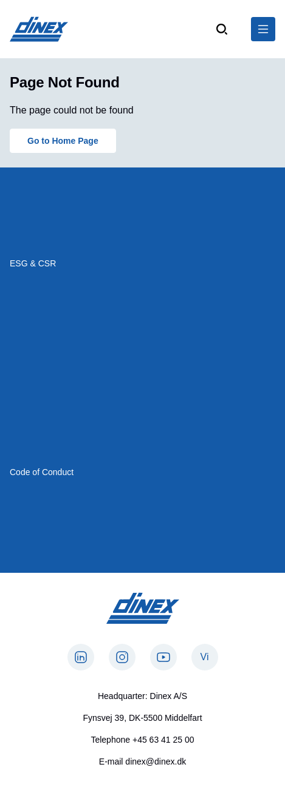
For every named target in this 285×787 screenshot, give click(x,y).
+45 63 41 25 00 (163, 740)
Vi (205, 657)
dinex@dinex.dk (155, 761)
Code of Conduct (42, 472)
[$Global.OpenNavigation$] (263, 29)
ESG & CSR (33, 263)
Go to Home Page (62, 141)
